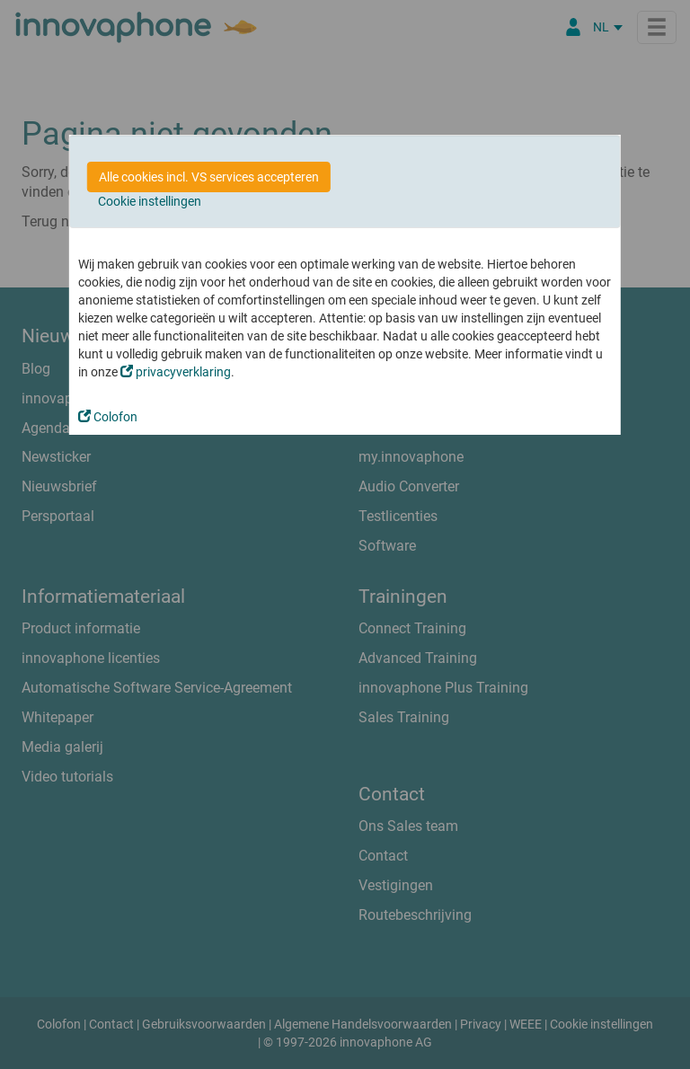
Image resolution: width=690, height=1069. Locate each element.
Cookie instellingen (149, 201)
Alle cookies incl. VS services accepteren (209, 177)
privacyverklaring (175, 372)
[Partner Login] (573, 27)
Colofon (107, 417)
